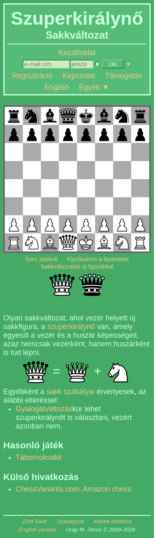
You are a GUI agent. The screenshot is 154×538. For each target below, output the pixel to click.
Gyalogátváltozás (44, 409)
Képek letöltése (112, 521)
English (57, 87)
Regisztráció (32, 76)
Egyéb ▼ (94, 87)
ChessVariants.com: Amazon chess (73, 489)
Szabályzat (70, 521)
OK (113, 64)
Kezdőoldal (77, 53)
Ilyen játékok (41, 259)
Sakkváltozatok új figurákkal (77, 266)
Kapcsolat (78, 76)
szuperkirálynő (71, 326)
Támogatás (123, 76)
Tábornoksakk (39, 457)
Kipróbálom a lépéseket (98, 259)
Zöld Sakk (34, 521)
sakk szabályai (70, 391)
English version (37, 529)
